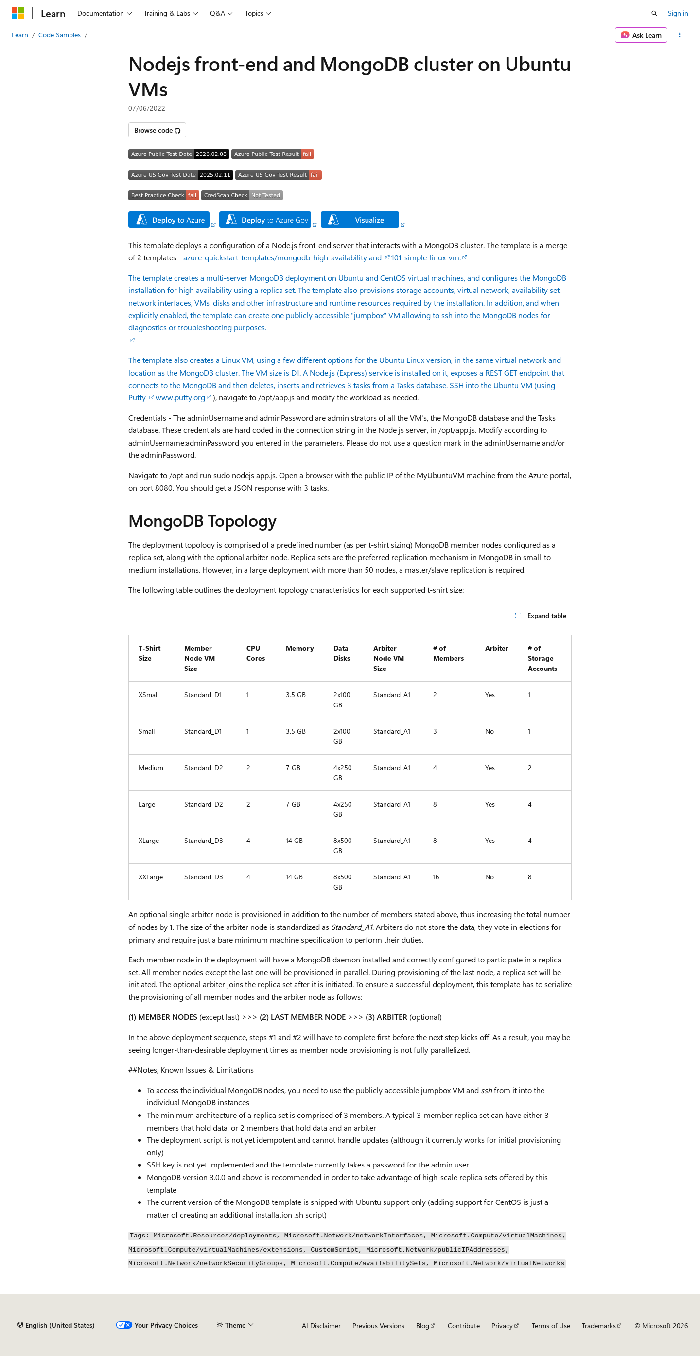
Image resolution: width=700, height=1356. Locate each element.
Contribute (464, 1325)
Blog (422, 1325)
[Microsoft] (18, 13)
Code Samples (59, 34)
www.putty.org (180, 397)
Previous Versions (378, 1325)
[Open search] (654, 13)
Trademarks (599, 1325)
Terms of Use (551, 1325)
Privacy (502, 1325)
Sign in (678, 12)
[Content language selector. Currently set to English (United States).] (56, 1325)
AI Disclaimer (321, 1325)
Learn (20, 34)
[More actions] (679, 35)
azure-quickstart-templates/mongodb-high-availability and (283, 257)
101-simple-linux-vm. (426, 257)
